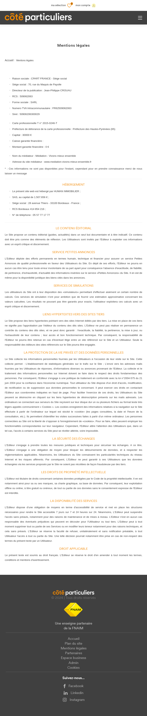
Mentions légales (74, 648)
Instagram (74, 700)
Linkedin (73, 693)
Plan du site (73, 644)
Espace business (73, 658)
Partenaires (73, 653)
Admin (73, 663)
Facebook (73, 686)
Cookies (73, 668)
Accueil (9, 60)
